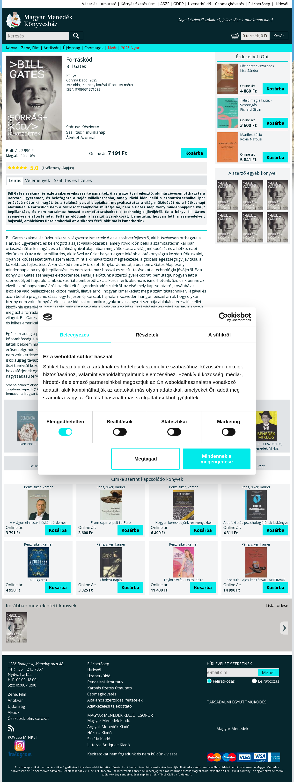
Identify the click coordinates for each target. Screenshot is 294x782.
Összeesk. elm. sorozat (28, 718)
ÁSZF (164, 4)
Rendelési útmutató (105, 682)
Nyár (112, 48)
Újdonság (71, 48)
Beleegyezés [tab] (74, 334)
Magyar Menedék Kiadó (108, 720)
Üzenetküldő (199, 4)
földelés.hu (185, 774)
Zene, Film (30, 48)
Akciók (14, 712)
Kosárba (194, 153)
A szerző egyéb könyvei (252, 173)
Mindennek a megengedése (216, 458)
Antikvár (51, 48)
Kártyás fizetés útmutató (109, 688)
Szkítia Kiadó (98, 738)
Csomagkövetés (229, 4)
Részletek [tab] (147, 334)
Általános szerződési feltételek (115, 700)
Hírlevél (281, 4)
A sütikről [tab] (219, 334)
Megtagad (145, 458)
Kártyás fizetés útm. (138, 4)
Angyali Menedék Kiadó (108, 726)
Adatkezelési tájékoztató (109, 706)
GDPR (178, 4)
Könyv (11, 48)
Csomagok (94, 48)
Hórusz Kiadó (99, 732)
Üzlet (261, 466)
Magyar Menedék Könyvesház (92, 20)
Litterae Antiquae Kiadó (108, 744)
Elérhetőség (259, 4)
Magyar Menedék (232, 728)
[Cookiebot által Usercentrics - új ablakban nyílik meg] (230, 317)
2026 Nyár (130, 48)
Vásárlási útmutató (99, 4)
